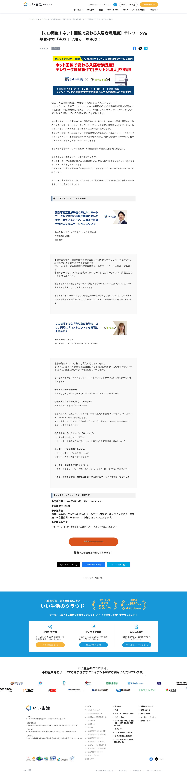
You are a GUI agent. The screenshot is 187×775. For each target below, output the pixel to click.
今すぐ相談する (49, 645)
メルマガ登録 (145, 713)
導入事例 (90, 11)
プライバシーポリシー (154, 770)
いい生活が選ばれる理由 (123, 732)
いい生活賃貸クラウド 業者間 (94, 741)
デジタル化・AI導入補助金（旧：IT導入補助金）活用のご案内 (124, 723)
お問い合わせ (149, 5)
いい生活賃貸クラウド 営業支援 (95, 734)
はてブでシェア (119, 565)
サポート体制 (112, 11)
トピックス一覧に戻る (93, 578)
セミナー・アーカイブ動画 (134, 11)
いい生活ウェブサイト (92, 755)
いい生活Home (90, 720)
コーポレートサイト (148, 717)
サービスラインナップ (92, 710)
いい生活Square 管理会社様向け (95, 717)
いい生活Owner (90, 724)
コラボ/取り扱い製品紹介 (124, 736)
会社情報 (137, 770)
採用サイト (144, 720)
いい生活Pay (89, 727)
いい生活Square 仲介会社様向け (95, 745)
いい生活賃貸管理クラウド (93, 713)
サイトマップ (123, 770)
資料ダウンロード (128, 5)
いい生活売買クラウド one (93, 752)
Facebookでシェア (93, 565)
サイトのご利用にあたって (104, 770)
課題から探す (89, 759)
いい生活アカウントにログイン (99, 5)
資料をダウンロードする (135, 645)
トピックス (153, 11)
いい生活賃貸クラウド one (93, 738)
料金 (101, 11)
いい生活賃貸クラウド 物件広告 (95, 731)
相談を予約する (92, 645)
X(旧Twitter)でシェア (69, 565)
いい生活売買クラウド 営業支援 (95, 748)
